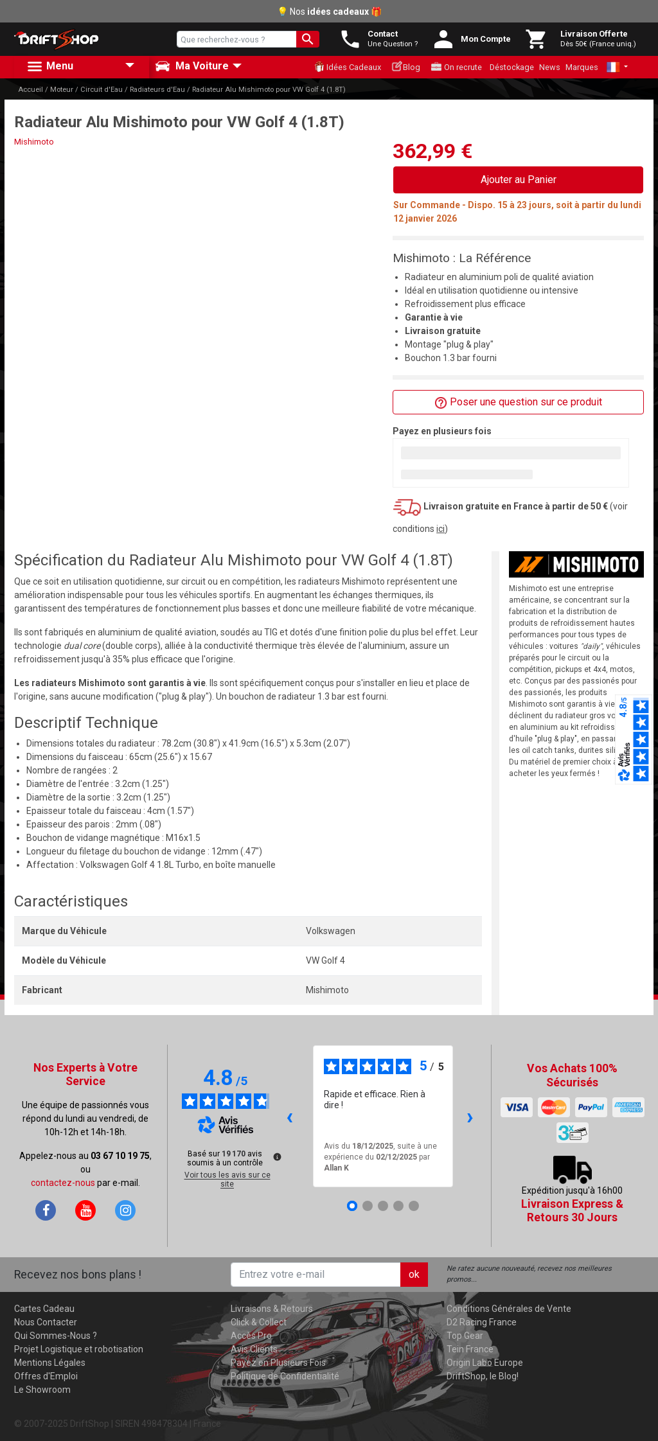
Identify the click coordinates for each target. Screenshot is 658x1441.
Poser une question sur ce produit (518, 402)
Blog (405, 66)
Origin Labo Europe (485, 1362)
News (549, 67)
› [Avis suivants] (470, 1116)
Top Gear (465, 1335)
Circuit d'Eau (101, 89)
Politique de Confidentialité (285, 1376)
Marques (581, 67)
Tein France (470, 1349)
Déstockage (512, 67)
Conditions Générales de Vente (509, 1309)
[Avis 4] (398, 1206)
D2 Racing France (482, 1322)
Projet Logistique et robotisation (78, 1349)
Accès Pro (251, 1335)
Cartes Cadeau (44, 1309)
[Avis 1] (352, 1206)
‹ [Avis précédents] (289, 1116)
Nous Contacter (45, 1322)
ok (414, 1274)
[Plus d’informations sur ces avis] (276, 1156)
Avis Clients (254, 1349)
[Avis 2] (367, 1206)
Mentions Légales (49, 1362)
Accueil (30, 89)
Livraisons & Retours (272, 1309)
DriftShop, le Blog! (483, 1376)
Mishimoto (34, 141)
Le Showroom (42, 1389)
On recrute (456, 67)
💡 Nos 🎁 (329, 11)
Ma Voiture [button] (192, 66)
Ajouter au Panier (518, 179)
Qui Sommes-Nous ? (55, 1335)
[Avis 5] (414, 1206)
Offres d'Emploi (46, 1376)
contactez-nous (63, 1183)
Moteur (61, 89)
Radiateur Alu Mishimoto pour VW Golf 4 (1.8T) (269, 89)
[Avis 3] (383, 1206)
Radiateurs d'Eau (157, 89)
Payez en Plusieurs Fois (278, 1362)
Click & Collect (259, 1322)
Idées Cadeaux (347, 67)
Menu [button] (49, 67)
